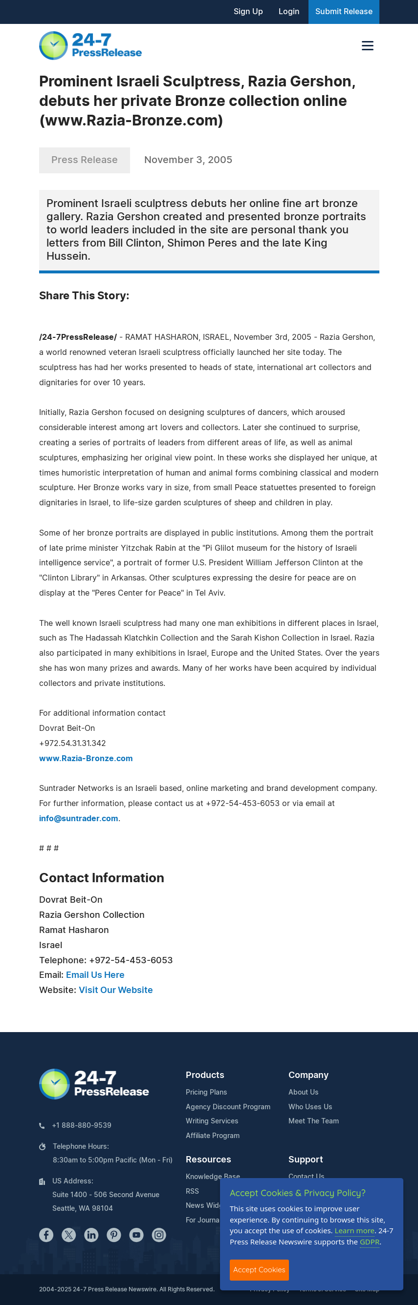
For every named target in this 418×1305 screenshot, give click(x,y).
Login (289, 12)
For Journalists (209, 1220)
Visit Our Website (116, 990)
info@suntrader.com (78, 819)
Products (205, 1075)
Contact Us (306, 1177)
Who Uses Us (310, 1107)
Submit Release (344, 12)
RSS (192, 1191)
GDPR (369, 1241)
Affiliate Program (213, 1136)
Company (308, 1075)
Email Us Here (95, 975)
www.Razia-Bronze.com (86, 759)
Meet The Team (313, 1121)
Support (305, 1160)
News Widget (208, 1205)
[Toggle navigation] (367, 45)
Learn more (355, 1230)
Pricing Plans (206, 1092)
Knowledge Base (213, 1177)
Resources (208, 1160)
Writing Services (212, 1121)
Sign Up (248, 12)
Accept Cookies (259, 1269)
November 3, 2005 (188, 160)
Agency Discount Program (228, 1107)
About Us (303, 1092)
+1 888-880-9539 (81, 1125)
